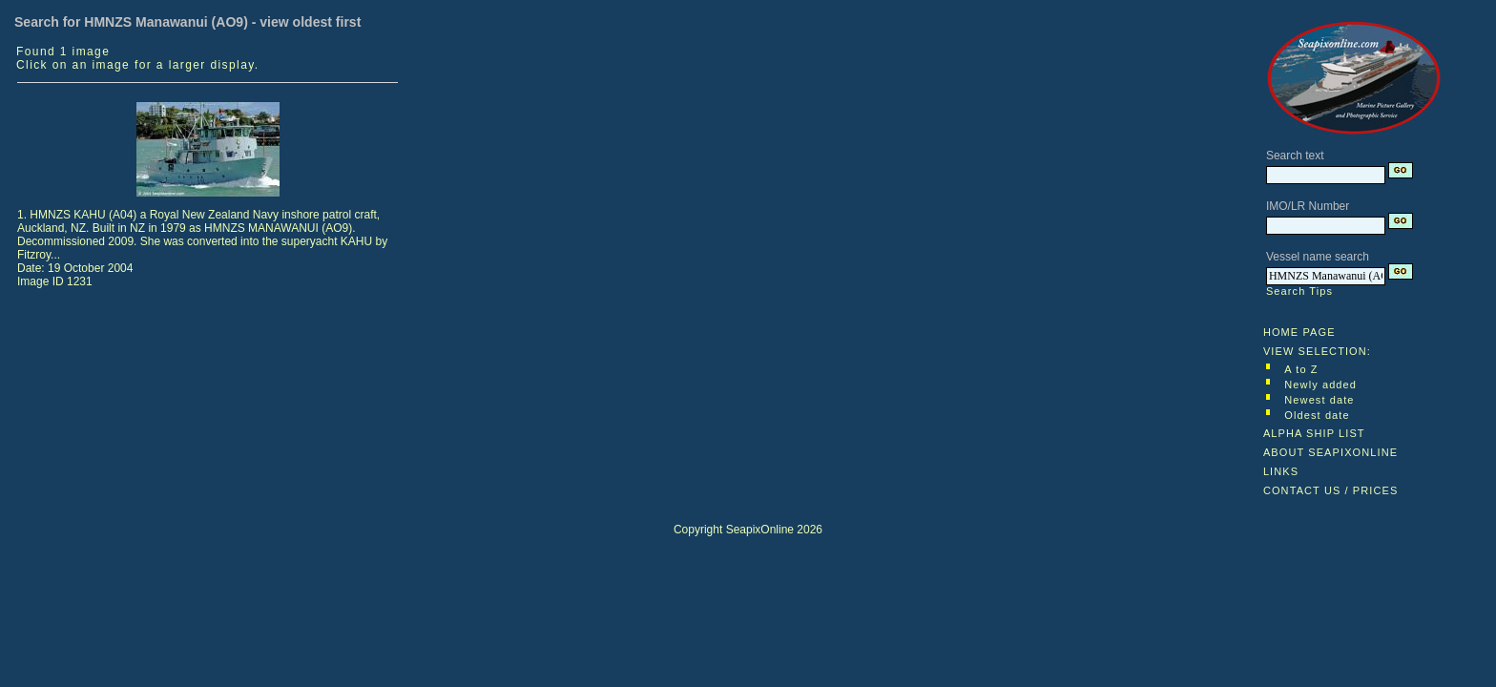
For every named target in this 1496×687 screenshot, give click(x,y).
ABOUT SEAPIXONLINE (1330, 452)
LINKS (1281, 471)
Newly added (1320, 384)
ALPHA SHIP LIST (1314, 433)
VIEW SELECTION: (1317, 351)
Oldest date (1316, 415)
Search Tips (1299, 291)
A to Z (1301, 369)
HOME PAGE (1299, 332)
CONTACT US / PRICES (1331, 490)
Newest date (1319, 400)
